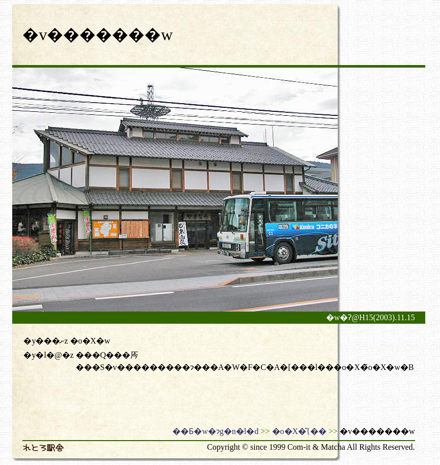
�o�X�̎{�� (299, 431)
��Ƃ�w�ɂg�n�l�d (215, 431)
